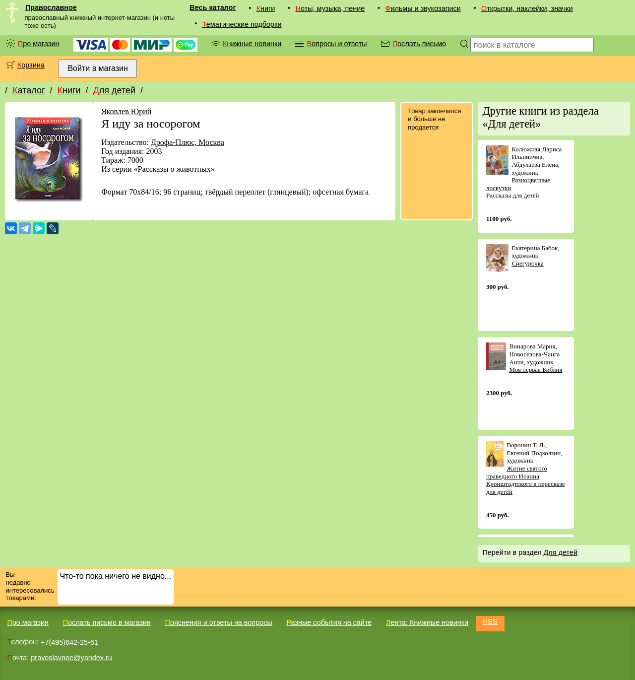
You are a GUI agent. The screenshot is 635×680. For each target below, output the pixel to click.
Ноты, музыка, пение (330, 8)
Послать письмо (419, 44)
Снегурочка (527, 263)
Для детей (114, 90)
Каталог (28, 90)
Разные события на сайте (329, 622)
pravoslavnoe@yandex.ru (71, 658)
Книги (265, 8)
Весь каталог (213, 7)
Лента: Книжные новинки (427, 622)
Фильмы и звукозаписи (422, 8)
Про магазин (39, 44)
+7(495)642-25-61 (69, 642)
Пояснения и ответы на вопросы (218, 622)
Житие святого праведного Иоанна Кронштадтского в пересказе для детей (525, 480)
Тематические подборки (242, 24)
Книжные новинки (252, 44)
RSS (490, 621)
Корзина (31, 65)
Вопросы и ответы (337, 44)
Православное (51, 7)
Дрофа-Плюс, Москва (187, 142)
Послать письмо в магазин (107, 622)
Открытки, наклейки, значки (527, 8)
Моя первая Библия (535, 369)
